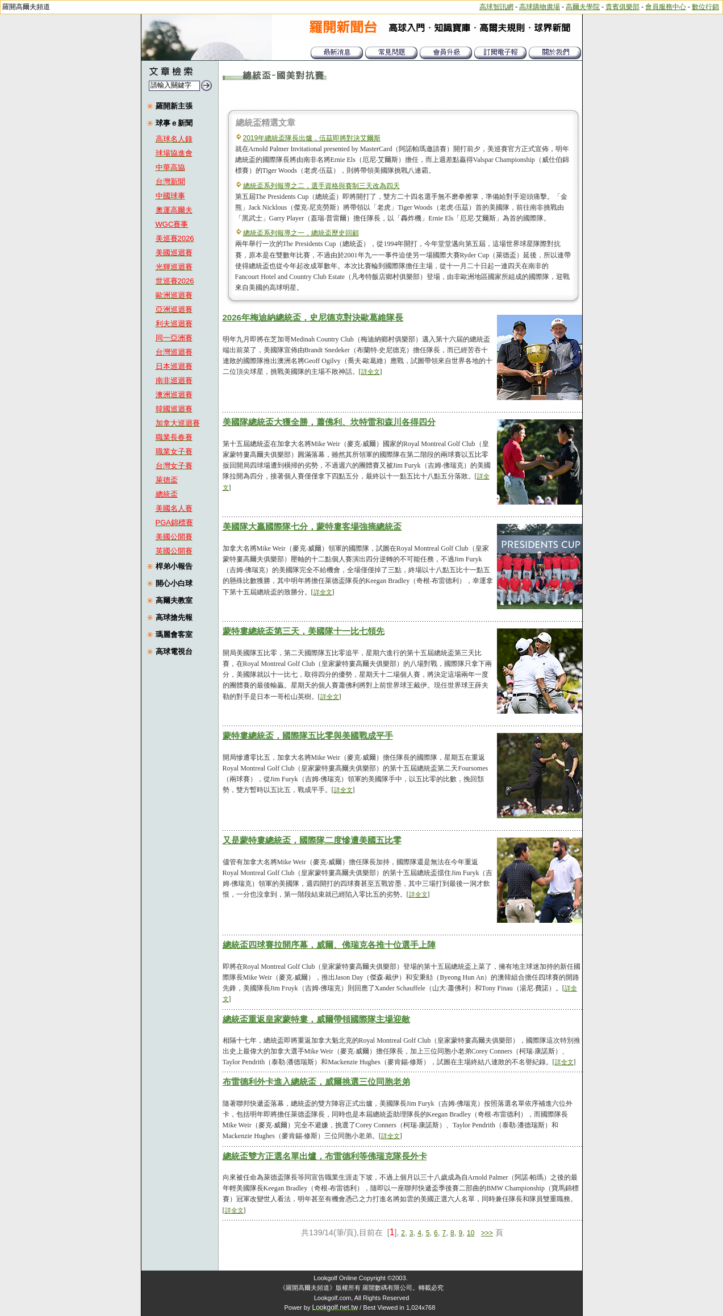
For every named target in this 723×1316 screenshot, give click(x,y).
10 (470, 1233)
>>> (487, 1233)
